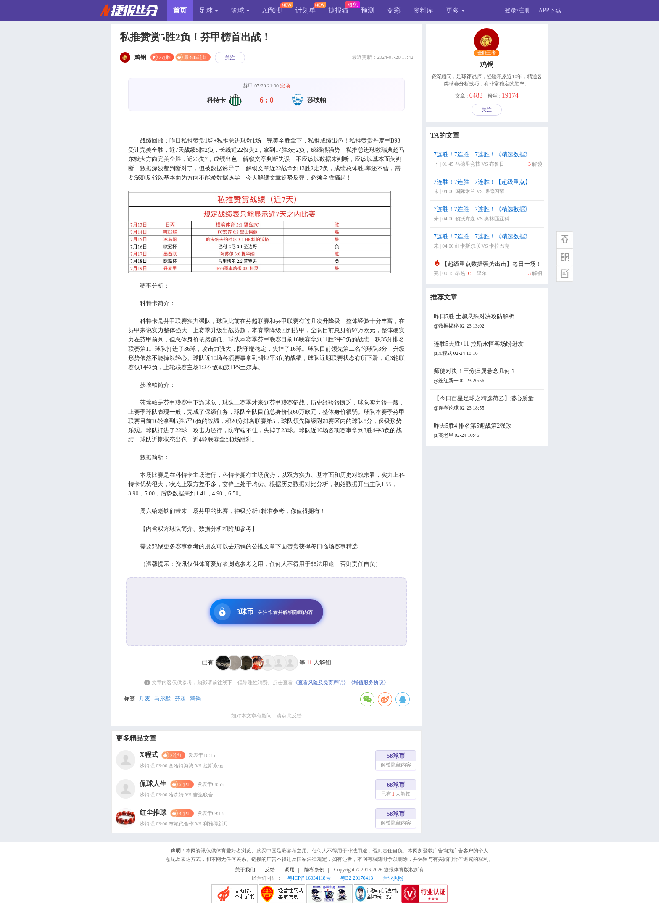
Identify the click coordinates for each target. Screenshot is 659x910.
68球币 (396, 790)
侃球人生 (153, 783)
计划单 (305, 10)
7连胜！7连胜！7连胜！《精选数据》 (488, 160)
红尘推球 (153, 812)
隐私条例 (314, 870)
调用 (290, 870)
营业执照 (393, 878)
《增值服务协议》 (368, 682)
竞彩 (394, 10)
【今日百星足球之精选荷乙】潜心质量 (488, 404)
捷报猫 (338, 10)
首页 (180, 10)
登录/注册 (517, 10)
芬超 (180, 698)
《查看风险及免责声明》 (320, 682)
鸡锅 (195, 698)
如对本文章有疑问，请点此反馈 (266, 716)
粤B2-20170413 (356, 878)
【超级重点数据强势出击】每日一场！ (488, 269)
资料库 (423, 10)
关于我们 (245, 870)
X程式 (149, 754)
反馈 (270, 870)
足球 (208, 10)
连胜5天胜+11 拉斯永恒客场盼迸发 (488, 349)
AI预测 (272, 10)
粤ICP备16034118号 (308, 878)
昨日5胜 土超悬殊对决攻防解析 (488, 322)
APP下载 (549, 10)
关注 (230, 58)
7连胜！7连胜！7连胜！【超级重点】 (488, 187)
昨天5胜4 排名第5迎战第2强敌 (488, 431)
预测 (367, 10)
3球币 (263, 611)
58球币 (396, 761)
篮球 (240, 10)
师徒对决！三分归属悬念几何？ (488, 376)
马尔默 (162, 698)
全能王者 (486, 53)
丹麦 (144, 698)
